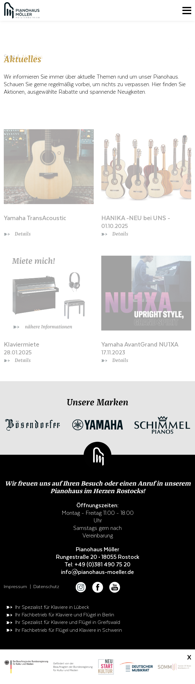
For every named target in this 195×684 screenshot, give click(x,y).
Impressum (15, 586)
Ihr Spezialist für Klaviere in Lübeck (47, 607)
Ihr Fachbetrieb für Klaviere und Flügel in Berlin (60, 614)
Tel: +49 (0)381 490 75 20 (97, 564)
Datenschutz (46, 586)
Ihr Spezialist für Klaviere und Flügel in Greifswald (63, 622)
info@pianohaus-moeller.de (97, 571)
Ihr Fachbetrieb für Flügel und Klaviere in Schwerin (64, 630)
